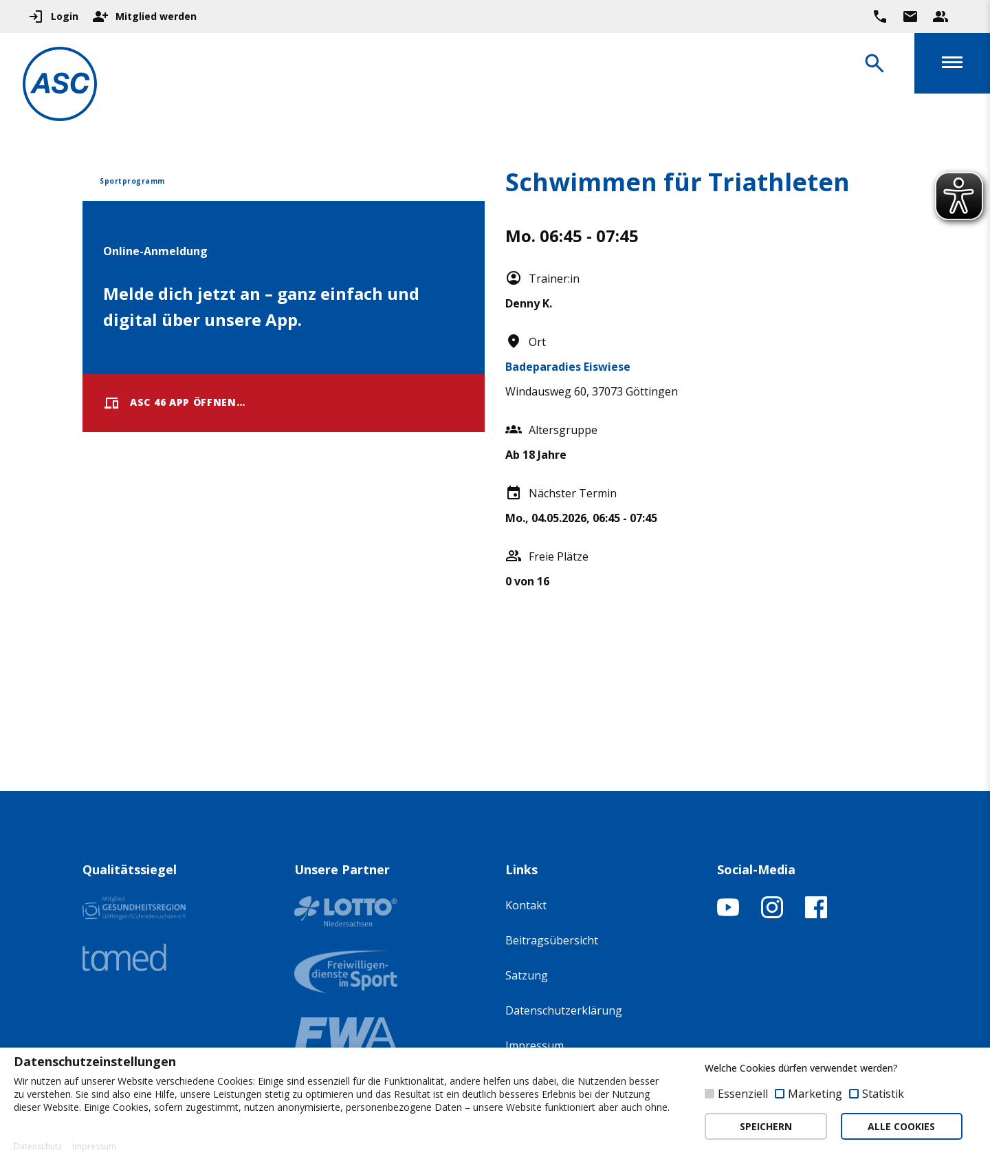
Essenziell (743, 1093)
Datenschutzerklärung (563, 1010)
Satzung (526, 975)
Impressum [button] (94, 1146)
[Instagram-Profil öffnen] (772, 914)
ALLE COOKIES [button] (901, 1126)
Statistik (883, 1093)
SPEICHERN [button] (766, 1126)
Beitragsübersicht (551, 940)
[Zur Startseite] (65, 86)
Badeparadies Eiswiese (567, 366)
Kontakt (526, 905)
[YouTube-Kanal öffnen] (728, 914)
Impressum (534, 1045)
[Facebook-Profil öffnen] (816, 914)
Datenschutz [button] (38, 1146)
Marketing (815, 1093)
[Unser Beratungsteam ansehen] (940, 16)
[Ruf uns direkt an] (880, 16)
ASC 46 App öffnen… (174, 403)
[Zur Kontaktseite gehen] (910, 16)
